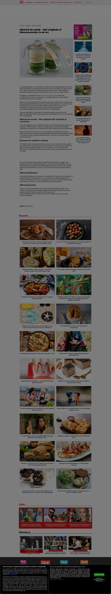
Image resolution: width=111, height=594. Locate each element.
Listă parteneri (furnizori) (56, 579)
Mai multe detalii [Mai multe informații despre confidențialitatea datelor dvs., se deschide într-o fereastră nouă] (12, 574)
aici (14, 585)
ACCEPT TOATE (99, 574)
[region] (55, 579)
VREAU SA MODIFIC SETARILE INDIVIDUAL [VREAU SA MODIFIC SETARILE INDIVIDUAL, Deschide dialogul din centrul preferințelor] (99, 580)
